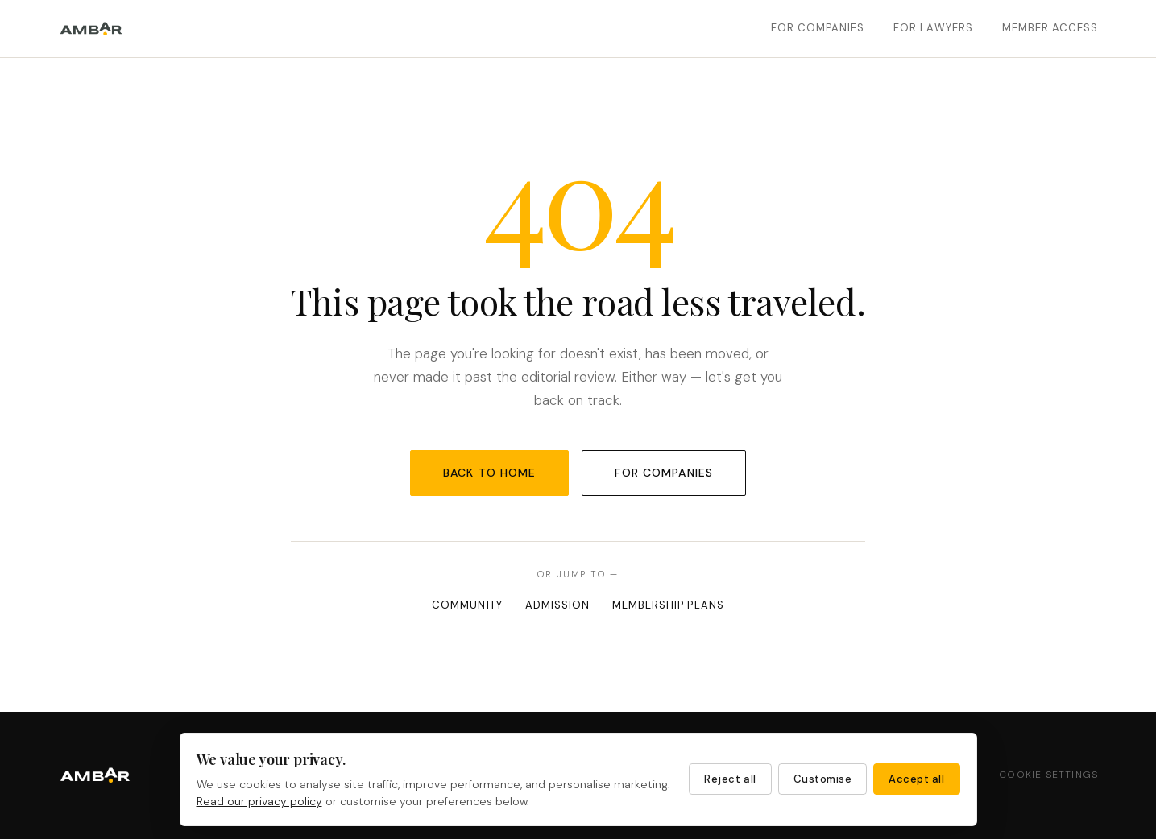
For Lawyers (932, 28)
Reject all (730, 779)
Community (467, 605)
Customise (822, 779)
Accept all (916, 779)
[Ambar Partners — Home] (91, 29)
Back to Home (489, 472)
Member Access (1050, 28)
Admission (557, 605)
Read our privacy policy (259, 801)
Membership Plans (668, 605)
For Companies (818, 28)
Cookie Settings (1048, 774)
